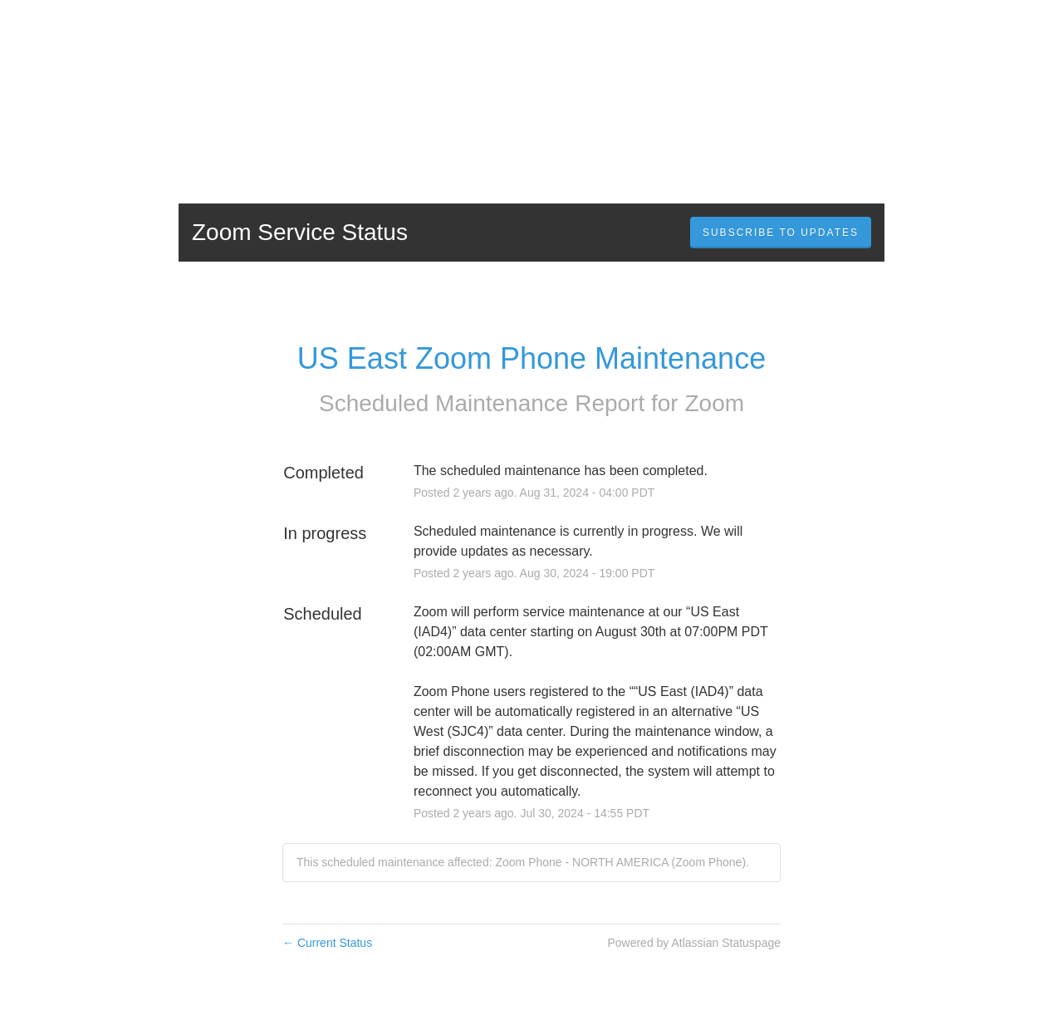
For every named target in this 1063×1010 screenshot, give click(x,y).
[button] (780, 232)
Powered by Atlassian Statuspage (694, 942)
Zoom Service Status (300, 232)
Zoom (714, 403)
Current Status (327, 942)
